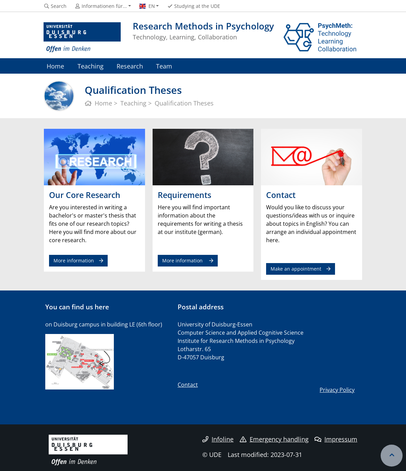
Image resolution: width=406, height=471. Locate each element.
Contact (188, 384)
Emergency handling (274, 439)
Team (164, 66)
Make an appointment (296, 268)
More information (73, 260)
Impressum (335, 439)
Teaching (90, 66)
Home (55, 66)
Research (130, 66)
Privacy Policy (337, 390)
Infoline (218, 439)
